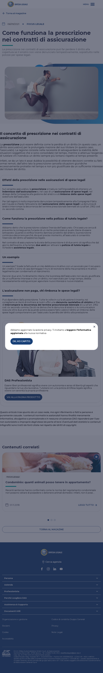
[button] (94, 326)
